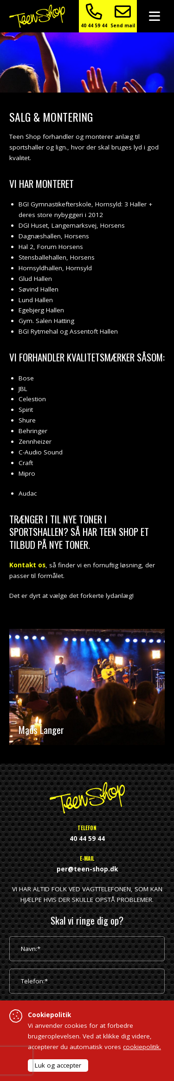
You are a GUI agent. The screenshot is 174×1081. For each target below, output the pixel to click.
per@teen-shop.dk (87, 869)
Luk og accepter (58, 1065)
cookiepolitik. (142, 1047)
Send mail (122, 16)
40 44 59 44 (94, 16)
